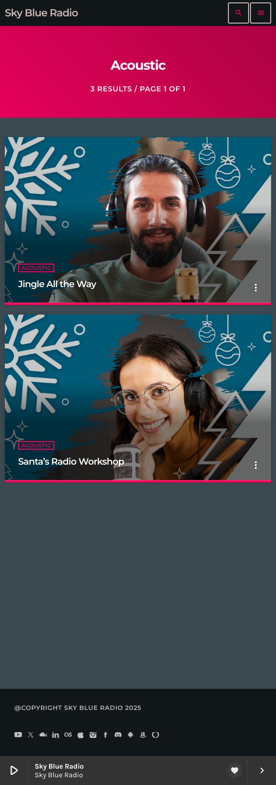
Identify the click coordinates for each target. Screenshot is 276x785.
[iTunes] (81, 735)
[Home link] (41, 13)
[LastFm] (68, 735)
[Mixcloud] (43, 735)
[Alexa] (155, 735)
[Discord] (118, 735)
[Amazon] (143, 735)
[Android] (131, 735)
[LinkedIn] (56, 735)
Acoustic (36, 268)
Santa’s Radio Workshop (71, 461)
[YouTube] (18, 735)
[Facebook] (106, 735)
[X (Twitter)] (31, 735)
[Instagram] (93, 735)
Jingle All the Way (57, 284)
